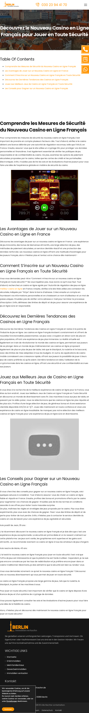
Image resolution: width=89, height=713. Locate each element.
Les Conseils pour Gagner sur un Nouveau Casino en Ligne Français (36, 88)
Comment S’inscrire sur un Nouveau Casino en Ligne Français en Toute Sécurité (42, 75)
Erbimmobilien (14, 661)
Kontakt (58, 710)
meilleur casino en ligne (11, 288)
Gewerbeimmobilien (16, 669)
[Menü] (86, 5)
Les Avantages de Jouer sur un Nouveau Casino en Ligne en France (36, 70)
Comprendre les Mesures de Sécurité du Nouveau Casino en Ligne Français (40, 66)
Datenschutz (47, 710)
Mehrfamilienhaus (15, 665)
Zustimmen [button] (8, 709)
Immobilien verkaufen (17, 673)
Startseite (11, 657)
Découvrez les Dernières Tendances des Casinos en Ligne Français (36, 79)
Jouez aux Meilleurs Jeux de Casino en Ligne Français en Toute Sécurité (38, 84)
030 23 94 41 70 (54, 4)
